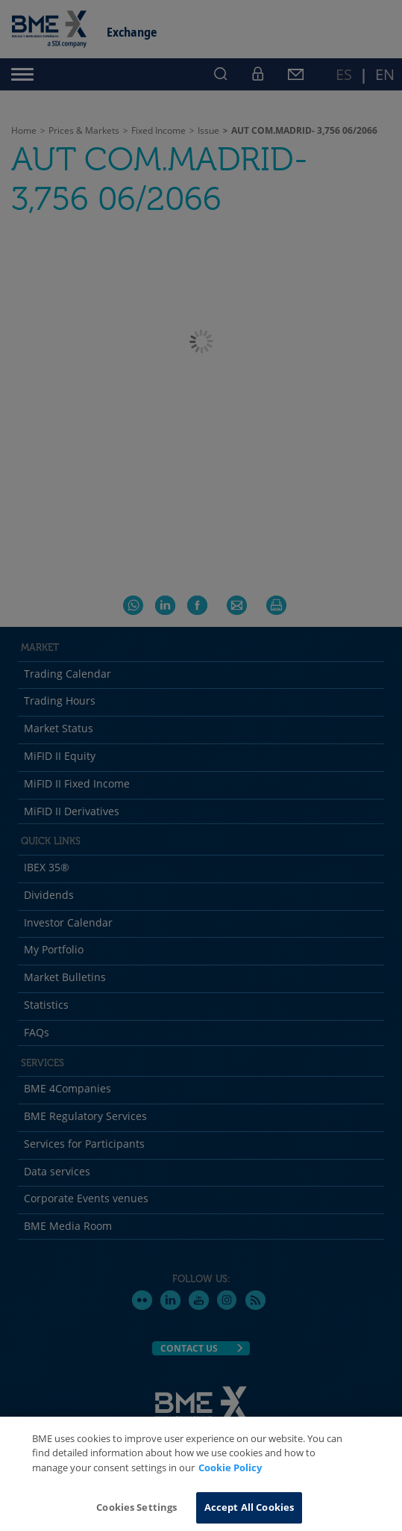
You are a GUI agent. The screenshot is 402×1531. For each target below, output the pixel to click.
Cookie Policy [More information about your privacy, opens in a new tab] (230, 1467)
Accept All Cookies (249, 1507)
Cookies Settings (136, 1507)
